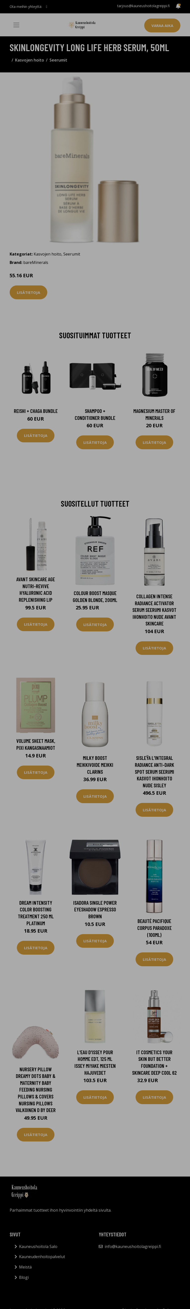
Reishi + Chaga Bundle (36, 411)
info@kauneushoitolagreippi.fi (133, 1246)
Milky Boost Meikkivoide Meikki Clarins (95, 764)
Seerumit (58, 60)
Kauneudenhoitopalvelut (42, 1256)
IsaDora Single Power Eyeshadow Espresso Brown (95, 909)
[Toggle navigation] (16, 25)
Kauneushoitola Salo (38, 1246)
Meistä (25, 1267)
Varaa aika (162, 25)
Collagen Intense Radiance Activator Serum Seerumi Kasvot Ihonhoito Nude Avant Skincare (154, 609)
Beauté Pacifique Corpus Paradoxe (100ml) (154, 928)
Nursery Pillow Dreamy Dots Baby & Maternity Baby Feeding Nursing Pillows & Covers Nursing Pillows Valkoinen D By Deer (36, 1089)
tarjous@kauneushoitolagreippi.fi (143, 5)
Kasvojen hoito (29, 60)
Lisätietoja (28, 292)
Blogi (24, 1277)
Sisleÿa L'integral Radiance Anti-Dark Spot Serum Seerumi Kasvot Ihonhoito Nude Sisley (154, 771)
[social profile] (46, 6)
